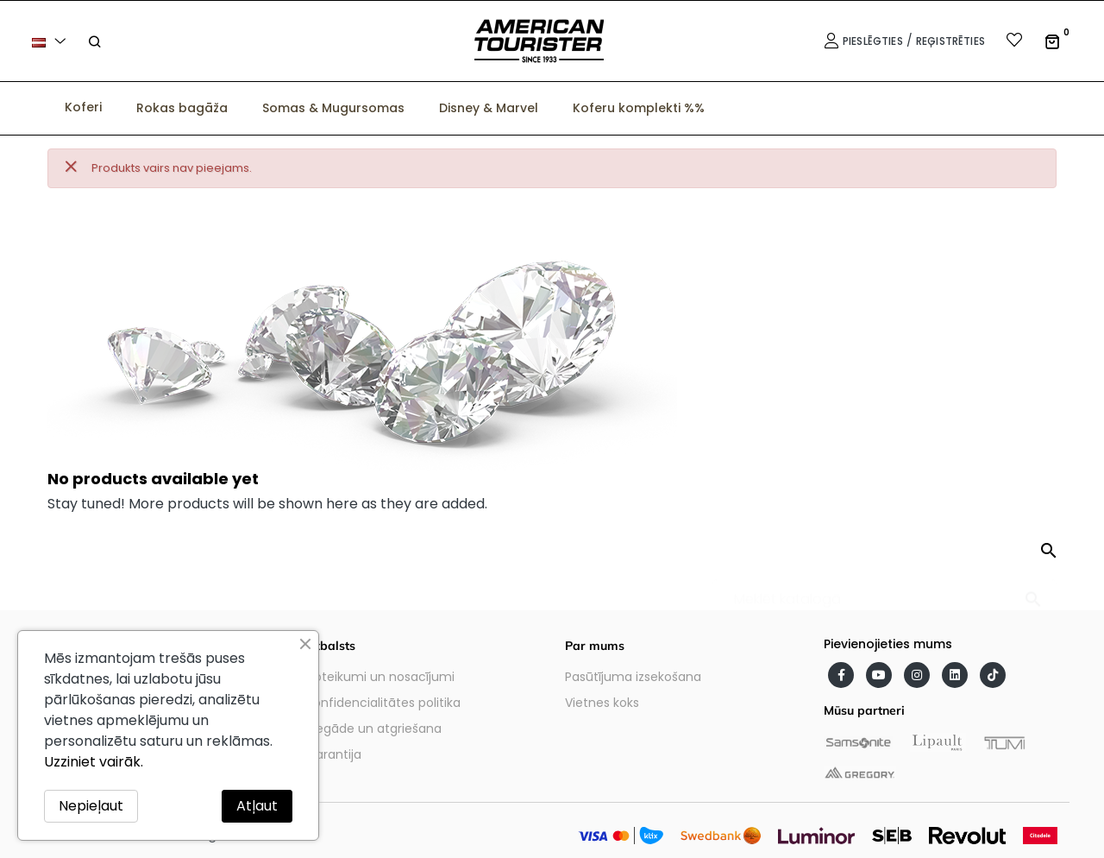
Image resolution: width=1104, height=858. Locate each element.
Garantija (333, 754)
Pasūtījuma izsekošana (633, 676)
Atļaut (257, 806)
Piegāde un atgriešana (374, 728)
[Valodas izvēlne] (51, 41)
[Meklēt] (884, 590)
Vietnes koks (602, 702)
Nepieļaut (91, 806)
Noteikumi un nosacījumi (380, 676)
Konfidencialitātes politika (383, 702)
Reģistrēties (950, 41)
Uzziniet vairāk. (93, 762)
